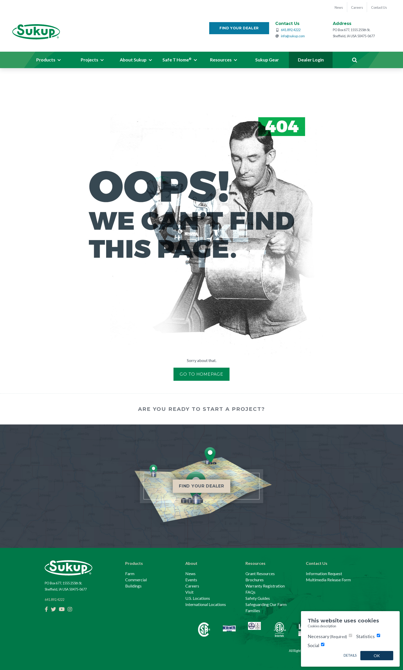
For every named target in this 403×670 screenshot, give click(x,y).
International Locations (205, 604)
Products (134, 563)
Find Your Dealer (239, 28)
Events (191, 579)
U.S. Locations (197, 598)
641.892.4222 (290, 30)
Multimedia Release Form (328, 579)
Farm (129, 573)
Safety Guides (257, 598)
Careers (192, 585)
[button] (48, 60)
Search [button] (354, 60)
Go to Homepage (201, 374)
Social (313, 645)
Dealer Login (311, 60)
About (191, 563)
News (190, 573)
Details (350, 655)
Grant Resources (260, 573)
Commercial (136, 579)
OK (377, 655)
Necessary (327, 636)
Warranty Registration (265, 585)
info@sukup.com (293, 36)
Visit (189, 592)
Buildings (133, 585)
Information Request (324, 573)
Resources (255, 563)
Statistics (365, 636)
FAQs (250, 592)
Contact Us (316, 563)
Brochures (254, 579)
